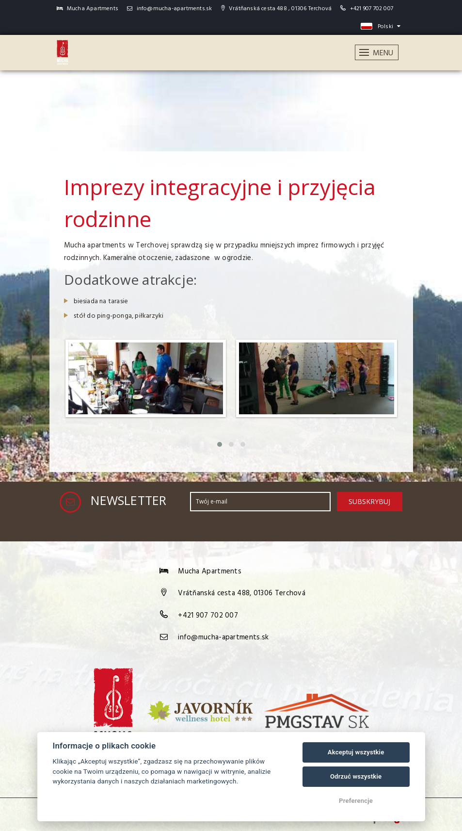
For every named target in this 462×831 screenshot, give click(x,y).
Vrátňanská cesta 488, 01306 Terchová (241, 593)
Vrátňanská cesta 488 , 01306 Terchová (276, 9)
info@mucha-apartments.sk (169, 9)
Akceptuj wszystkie (356, 752)
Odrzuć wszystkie (356, 776)
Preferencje (356, 800)
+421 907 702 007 (371, 9)
